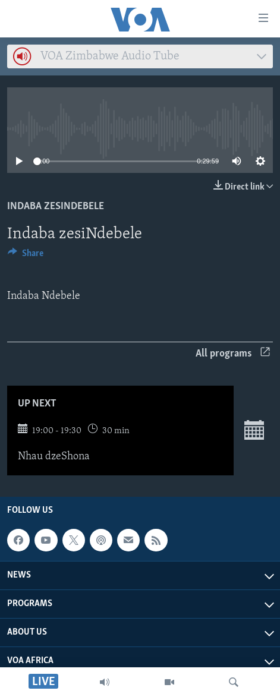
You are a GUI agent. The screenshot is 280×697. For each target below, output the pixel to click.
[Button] (25, 256)
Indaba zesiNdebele (55, 206)
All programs (233, 353)
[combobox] (140, 56)
